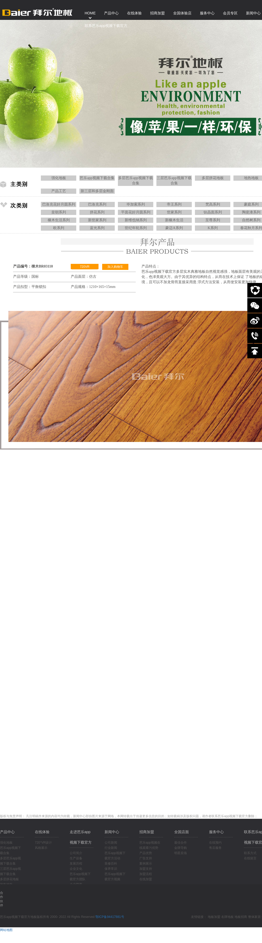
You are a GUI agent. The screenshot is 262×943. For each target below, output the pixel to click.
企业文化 (76, 869)
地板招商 (240, 917)
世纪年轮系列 (136, 228)
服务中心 (216, 832)
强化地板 (58, 178)
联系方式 (250, 853)
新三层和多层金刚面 (97, 191)
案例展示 (145, 863)
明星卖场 (180, 853)
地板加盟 (214, 917)
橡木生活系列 (59, 220)
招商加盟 (146, 832)
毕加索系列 (136, 204)
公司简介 (76, 853)
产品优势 (145, 853)
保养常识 (111, 869)
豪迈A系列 (174, 228)
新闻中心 (112, 832)
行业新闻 (111, 848)
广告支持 (145, 858)
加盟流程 (145, 874)
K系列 (212, 228)
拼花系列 (97, 212)
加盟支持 (145, 869)
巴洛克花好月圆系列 (58, 204)
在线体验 (42, 832)
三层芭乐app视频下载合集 (174, 180)
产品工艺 (58, 191)
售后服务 (215, 848)
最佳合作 (180, 842)
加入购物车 (115, 267)
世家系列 (174, 212)
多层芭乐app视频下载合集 (135, 180)
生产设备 (76, 858)
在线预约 (215, 842)
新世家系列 (97, 220)
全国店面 (181, 832)
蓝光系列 (97, 228)
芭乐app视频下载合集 (97, 178)
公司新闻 (111, 842)
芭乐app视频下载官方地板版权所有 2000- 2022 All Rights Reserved (47, 917)
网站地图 (6, 930)
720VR (85, 267)
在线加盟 (145, 879)
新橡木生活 (174, 220)
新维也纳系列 (136, 220)
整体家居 (254, 917)
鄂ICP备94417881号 (109, 917)
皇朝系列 (58, 212)
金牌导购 (180, 848)
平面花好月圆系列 (135, 212)
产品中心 (7, 832)
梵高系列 (212, 204)
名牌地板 (227, 917)
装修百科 (111, 863)
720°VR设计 (43, 842)
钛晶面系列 (213, 212)
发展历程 (76, 863)
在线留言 (250, 858)
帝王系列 (174, 204)
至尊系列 (212, 220)
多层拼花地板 (213, 178)
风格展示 (41, 848)
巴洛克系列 (97, 204)
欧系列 (58, 228)
